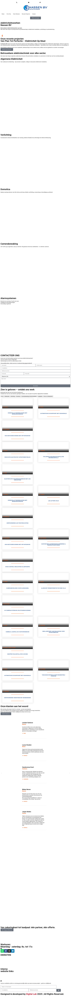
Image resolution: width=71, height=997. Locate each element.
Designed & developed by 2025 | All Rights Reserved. (32, 994)
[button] (1, 773)
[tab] (2, 396)
